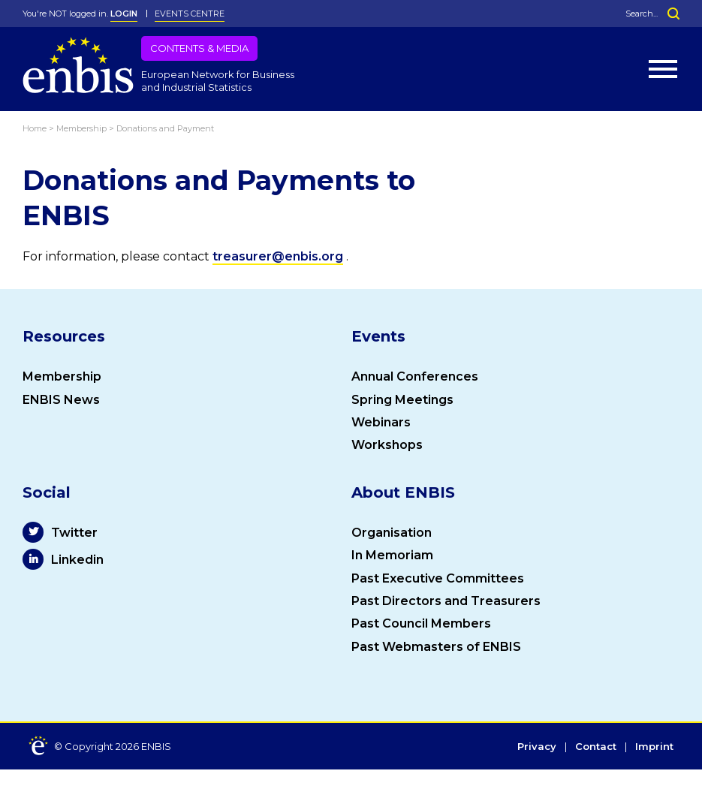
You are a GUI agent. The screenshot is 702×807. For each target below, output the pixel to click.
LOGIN (123, 13)
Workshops (387, 445)
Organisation (391, 532)
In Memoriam (392, 555)
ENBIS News (61, 400)
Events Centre (189, 13)
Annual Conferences (414, 376)
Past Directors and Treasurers (446, 601)
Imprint (654, 747)
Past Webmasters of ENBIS (436, 647)
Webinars (381, 422)
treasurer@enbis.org (277, 256)
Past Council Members (421, 623)
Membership (62, 376)
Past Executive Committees (437, 578)
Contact (595, 747)
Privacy (536, 747)
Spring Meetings (402, 400)
